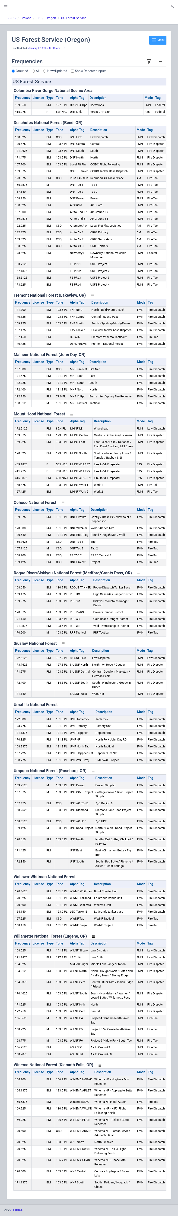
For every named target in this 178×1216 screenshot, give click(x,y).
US (38, 18)
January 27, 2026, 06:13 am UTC (47, 48)
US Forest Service (73, 18)
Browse (26, 18)
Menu (158, 40)
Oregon (50, 18)
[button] (172, 6)
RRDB (11, 18)
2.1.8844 (16, 1210)
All (38, 71)
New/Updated (57, 71)
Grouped (22, 71)
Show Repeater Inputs (91, 71)
